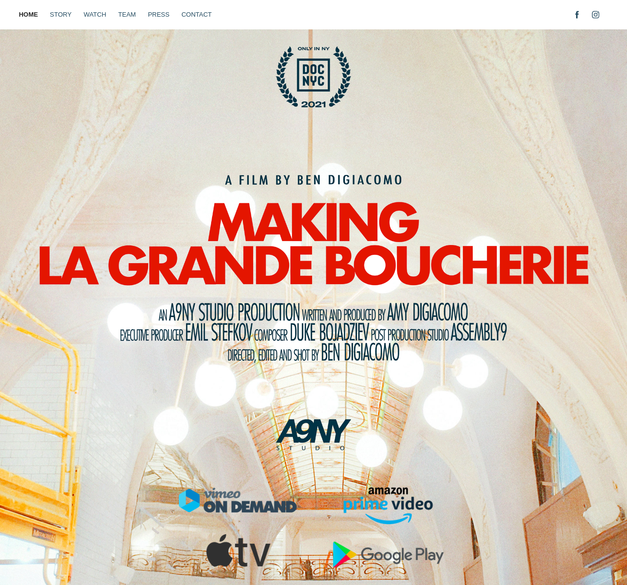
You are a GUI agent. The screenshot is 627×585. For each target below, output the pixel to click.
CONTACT (196, 14)
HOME (28, 14)
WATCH (95, 14)
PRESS (158, 14)
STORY (61, 14)
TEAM (127, 14)
